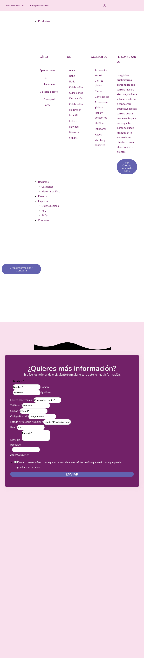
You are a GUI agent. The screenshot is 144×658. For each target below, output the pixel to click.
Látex (44, 56)
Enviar (72, 474)
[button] (120, 6)
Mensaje (16, 439)
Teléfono (16, 405)
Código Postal (19, 416)
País (13, 427)
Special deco (47, 70)
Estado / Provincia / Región (26, 421)
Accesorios (99, 56)
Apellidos (45, 392)
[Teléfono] (36, 405)
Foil (68, 56)
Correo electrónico (22, 399)
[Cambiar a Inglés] (137, 5)
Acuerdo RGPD (19, 454)
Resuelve (16, 444)
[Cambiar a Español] (131, 5)
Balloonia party (49, 91)
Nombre (45, 386)
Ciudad (15, 410)
